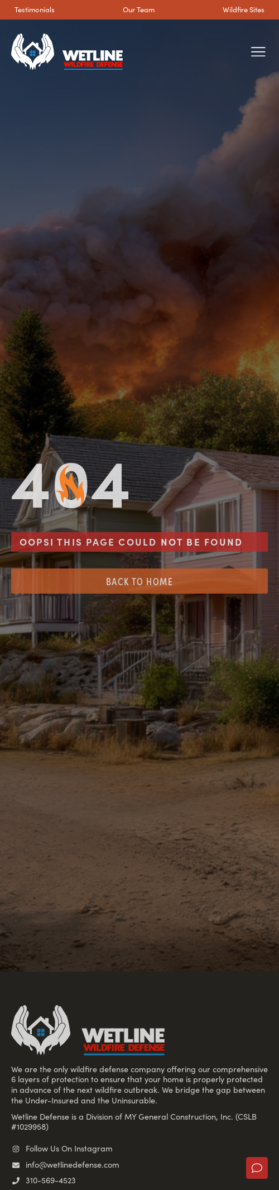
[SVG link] (67, 52)
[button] (258, 51)
